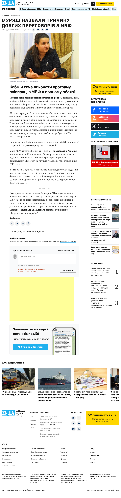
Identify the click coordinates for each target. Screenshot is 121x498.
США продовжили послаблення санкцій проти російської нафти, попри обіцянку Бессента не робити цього (101, 220)
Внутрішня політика (9, 449)
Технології (64, 452)
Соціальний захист (38, 449)
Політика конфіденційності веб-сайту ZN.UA (103, 490)
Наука (62, 449)
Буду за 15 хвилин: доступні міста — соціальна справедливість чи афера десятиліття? (101, 302)
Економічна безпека (38, 459)
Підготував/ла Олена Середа (25, 231)
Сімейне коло (95, 455)
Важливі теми (9, 9)
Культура (63, 462)
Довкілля (63, 455)
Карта (32, 427)
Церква (63, 459)
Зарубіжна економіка (39, 452)
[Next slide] (117, 9)
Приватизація (7, 462)
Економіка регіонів (9, 466)
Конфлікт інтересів (38, 455)
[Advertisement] (42, 299)
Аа (93, 3)
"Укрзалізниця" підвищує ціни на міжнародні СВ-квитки (100, 207)
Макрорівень (6, 455)
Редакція (33, 424)
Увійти (86, 4)
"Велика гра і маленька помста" (37, 209)
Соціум (92, 449)
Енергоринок (7, 459)
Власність (93, 462)
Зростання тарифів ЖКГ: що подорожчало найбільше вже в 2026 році (100, 250)
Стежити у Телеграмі (30, 347)
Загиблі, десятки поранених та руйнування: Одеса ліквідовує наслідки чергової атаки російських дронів (99, 286)
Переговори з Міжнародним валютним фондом (36, 97)
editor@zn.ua (50, 436)
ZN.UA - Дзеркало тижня (105, 162)
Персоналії (35, 462)
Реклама (33, 420)
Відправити (67, 270)
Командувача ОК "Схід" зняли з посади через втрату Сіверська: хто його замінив (100, 271)
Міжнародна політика (10, 452)
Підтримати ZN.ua (105, 3)
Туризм (92, 459)
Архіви (32, 417)
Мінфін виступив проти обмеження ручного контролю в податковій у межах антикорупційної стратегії (101, 236)
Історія (92, 452)
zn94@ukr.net (45, 431)
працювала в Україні (64, 150)
